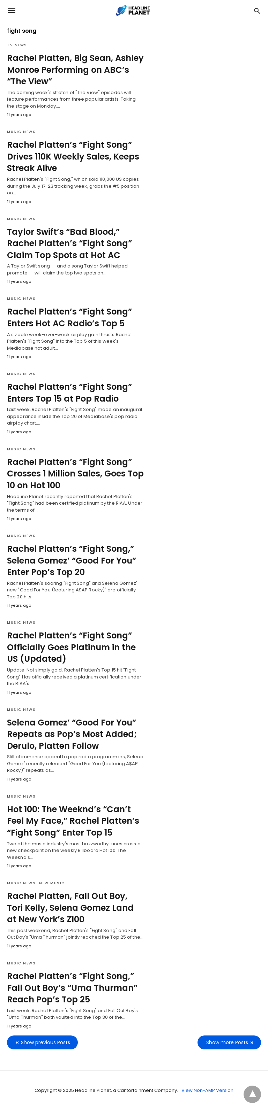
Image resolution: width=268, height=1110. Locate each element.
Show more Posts (227, 1042)
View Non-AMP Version (207, 1090)
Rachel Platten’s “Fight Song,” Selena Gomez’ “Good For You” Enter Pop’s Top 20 (71, 560)
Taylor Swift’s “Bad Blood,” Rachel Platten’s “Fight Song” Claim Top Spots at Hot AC (69, 243)
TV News (17, 45)
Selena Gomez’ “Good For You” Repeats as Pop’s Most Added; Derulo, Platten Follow (72, 734)
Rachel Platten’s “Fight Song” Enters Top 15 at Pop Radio (69, 392)
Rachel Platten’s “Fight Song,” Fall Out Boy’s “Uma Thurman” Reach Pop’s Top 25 (72, 987)
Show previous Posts (45, 1042)
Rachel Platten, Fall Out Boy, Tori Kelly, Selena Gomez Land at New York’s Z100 (70, 907)
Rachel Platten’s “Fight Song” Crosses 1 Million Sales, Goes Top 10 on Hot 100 (75, 473)
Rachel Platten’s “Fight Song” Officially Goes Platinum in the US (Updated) (71, 647)
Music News (21, 131)
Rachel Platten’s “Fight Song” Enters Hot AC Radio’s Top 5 (69, 317)
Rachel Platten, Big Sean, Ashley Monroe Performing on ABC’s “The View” (75, 69)
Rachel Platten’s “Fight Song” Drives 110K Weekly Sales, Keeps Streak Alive (73, 156)
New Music (52, 883)
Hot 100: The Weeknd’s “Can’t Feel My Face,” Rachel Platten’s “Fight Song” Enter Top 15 (73, 821)
